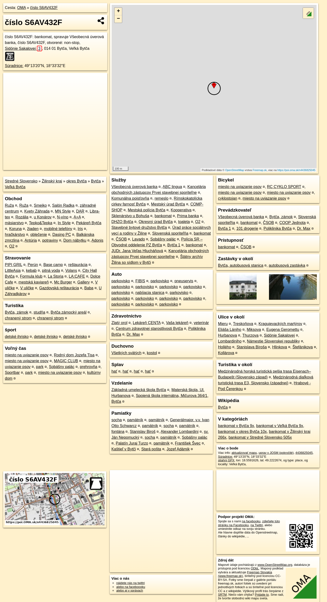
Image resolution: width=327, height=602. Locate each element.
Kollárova (226, 353)
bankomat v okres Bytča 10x (242, 432)
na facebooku (251, 521)
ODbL (255, 568)
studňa (39, 312)
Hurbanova (227, 335)
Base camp (53, 265)
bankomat (163, 216)
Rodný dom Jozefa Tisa (74, 355)
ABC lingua (172, 187)
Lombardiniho (230, 341)
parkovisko (120, 281)
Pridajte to (262, 594)
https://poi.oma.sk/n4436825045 (296, 170)
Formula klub (31, 276)
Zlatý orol (119, 323)
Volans (71, 270)
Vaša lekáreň (177, 323)
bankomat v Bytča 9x (236, 426)
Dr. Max (133, 334)
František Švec (188, 443)
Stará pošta (151, 449)
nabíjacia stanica (149, 293)
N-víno (62, 217)
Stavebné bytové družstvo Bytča (139, 227)
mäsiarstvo (14, 223)
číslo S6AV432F (44, 8)
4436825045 (304, 453)
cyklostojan (227, 198)
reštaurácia (77, 265)
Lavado (138, 239)
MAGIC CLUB (66, 361)
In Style (64, 223)
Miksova (254, 329)
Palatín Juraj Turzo (132, 443)
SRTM (222, 594)
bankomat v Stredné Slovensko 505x (260, 437)
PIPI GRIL (13, 265)
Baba (88, 288)
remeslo (161, 198)
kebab (31, 270)
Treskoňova (243, 324)
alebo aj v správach (129, 590)
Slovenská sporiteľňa (170, 233)
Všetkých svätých (126, 353)
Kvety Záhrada (37, 211)
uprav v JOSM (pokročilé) (276, 453)
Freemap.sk (260, 170)
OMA (21, 8)
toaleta (184, 222)
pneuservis (184, 281)
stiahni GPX (226, 460)
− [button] (118, 19)
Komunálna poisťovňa (130, 198)
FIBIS (140, 281)
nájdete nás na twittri (130, 583)
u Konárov (42, 217)
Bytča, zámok (16, 312)
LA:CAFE (77, 276)
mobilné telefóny (58, 229)
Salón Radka (63, 205)
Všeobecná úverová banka (134, 187)
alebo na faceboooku (130, 587)
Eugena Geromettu (282, 329)
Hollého (224, 347)
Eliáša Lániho (229, 329)
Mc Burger (63, 282)
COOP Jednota (292, 223)
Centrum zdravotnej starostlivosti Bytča (149, 329)
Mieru (223, 324)
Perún (33, 265)
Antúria (31, 240)
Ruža (9, 205)
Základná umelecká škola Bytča (138, 390)
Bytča (96, 181)
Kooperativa (181, 210)
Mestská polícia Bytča (146, 210)
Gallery (83, 282)
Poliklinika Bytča (278, 228)
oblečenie (38, 234)
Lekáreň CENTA (146, 323)
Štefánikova (303, 347)
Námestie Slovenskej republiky (273, 341)
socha (116, 420)
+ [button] (118, 11)
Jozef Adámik (178, 449)
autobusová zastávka (287, 265)
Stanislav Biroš (143, 432)
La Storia (55, 276)
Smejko (40, 205)
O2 (11, 246)
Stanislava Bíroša (251, 347)
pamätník (135, 420)
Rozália (22, 217)
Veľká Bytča (15, 187)
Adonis (97, 240)
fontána (117, 432)
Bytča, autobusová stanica (240, 265)
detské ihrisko (17, 337)
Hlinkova (279, 347)
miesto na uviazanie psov (27, 355)
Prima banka (188, 216)
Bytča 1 (173, 245)
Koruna (15, 229)
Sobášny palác (61, 367)
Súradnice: (14, 66)
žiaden (33, 229)
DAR (80, 211)
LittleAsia (13, 270)
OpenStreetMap (234, 170)
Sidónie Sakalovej (23, 48)
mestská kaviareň (33, 282)
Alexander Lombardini (180, 432)
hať (114, 371)
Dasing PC (61, 234)
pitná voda (51, 270)
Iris (80, 229)
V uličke (27, 288)
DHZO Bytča (122, 222)
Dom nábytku (74, 240)
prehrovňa (88, 367)
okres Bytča (76, 181)
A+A (77, 217)
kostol (152, 353)
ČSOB (121, 239)
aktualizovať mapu (244, 453)
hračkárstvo (15, 234)
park (39, 367)
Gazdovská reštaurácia (59, 288)
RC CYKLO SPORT (284, 187)
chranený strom (18, 318)
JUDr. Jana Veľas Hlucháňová (137, 251)
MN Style (63, 211)
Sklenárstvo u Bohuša (130, 216)
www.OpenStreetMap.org (275, 565)
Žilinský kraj (52, 181)
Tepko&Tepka (40, 223)
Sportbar (12, 372)
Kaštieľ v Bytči (123, 449)
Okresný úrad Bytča (156, 222)
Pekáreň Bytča (88, 223)
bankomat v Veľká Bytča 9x (279, 426)
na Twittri (257, 525)
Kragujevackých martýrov (280, 324)
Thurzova (250, 335)
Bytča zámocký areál (69, 312)
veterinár (201, 323)
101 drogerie (247, 228)
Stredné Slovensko (21, 181)
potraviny (50, 240)
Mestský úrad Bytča (168, 204)
